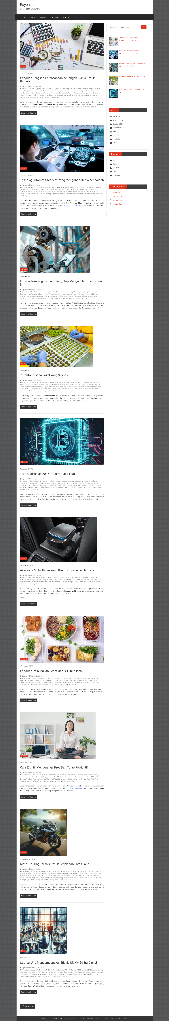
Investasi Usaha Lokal (42, 384)
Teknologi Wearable (69, 298)
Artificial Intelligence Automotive (32, 187)
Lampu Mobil (43, 582)
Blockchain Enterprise (69, 481)
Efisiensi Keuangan (52, 89)
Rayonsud (28, 5)
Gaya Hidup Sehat (46, 678)
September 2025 (119, 128)
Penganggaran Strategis (83, 91)
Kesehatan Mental (25, 777)
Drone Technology (67, 292)
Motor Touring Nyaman (78, 875)
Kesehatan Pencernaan (27, 680)
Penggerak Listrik (62, 191)
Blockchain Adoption (41, 481)
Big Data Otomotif (73, 187)
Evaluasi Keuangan (64, 89)
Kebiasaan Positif (93, 775)
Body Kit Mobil (47, 579)
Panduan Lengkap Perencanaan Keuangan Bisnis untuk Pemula (57, 79)
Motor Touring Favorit (26, 873)
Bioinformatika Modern (41, 292)
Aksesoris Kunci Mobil (71, 577)
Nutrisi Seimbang (68, 682)
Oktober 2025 (118, 124)
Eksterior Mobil (88, 579)
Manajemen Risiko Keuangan (51, 91)
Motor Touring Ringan (76, 878)
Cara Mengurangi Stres (40, 775)
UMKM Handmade (71, 974)
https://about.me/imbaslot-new (74, 205)
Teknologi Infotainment (52, 194)
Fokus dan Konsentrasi (64, 775)
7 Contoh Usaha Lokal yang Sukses (44, 375)
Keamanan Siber (59, 294)
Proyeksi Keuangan (81, 95)
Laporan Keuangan (87, 89)
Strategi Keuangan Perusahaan (40, 97)
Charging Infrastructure (87, 187)
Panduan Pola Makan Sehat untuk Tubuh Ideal (51, 671)
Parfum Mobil (52, 582)
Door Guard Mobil (78, 579)
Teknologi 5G (31, 298)
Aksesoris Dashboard (29, 577)
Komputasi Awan (83, 294)
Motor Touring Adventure (29, 871)
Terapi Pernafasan (32, 781)
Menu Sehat (58, 682)
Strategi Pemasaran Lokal (80, 387)
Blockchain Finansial (83, 481)
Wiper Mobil (38, 584)
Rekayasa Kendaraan (74, 191)
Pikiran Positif (50, 779)
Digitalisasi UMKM (64, 970)
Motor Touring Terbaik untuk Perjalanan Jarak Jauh (54, 864)
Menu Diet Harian (49, 682)
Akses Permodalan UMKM (30, 970)
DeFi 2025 (92, 485)
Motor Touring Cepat (59, 871)
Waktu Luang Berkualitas (57, 781)
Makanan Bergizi (81, 680)
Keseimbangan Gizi (52, 680)
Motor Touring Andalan (45, 871)
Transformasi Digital (81, 298)
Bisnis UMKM (52, 970)
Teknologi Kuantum (42, 298)
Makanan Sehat (29, 682)
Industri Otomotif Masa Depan (55, 189)
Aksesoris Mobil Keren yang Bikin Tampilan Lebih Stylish (58, 570)
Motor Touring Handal (40, 873)
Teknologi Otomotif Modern (68, 194)
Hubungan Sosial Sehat (79, 775)
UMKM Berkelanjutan (36, 974)
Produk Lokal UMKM (81, 972)
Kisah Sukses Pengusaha (57, 384)
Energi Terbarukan (89, 292)
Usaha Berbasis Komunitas (51, 389)
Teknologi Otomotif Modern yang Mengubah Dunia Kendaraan (62, 180)
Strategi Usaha (92, 387)
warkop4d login (76, 788)
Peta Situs (116, 193)
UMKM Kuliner (24, 976)
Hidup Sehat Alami (66, 678)
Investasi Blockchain (34, 487)
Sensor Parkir (83, 582)
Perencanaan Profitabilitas (66, 95)
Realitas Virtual (62, 296)
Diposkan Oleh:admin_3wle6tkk (32, 86)
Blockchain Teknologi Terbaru (45, 485)
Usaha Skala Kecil (54, 391)
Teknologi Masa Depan (55, 298)
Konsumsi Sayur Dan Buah (67, 680)
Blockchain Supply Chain (28, 485)
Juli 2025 (116, 135)
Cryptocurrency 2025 (81, 485)
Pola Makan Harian (48, 684)
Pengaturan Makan (80, 682)
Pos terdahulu (28, 1006)
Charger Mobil (57, 579)
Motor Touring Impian (91, 873)
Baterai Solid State (61, 187)
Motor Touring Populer (46, 878)
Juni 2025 (116, 139)
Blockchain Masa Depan (47, 483)
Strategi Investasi (25, 97)
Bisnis (24, 17)
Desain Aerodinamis (29, 189)
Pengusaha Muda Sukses (51, 387)
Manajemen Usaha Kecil (73, 384)
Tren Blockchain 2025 (27, 489)
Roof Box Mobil (62, 582)
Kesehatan (43, 17)
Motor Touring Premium (61, 878)
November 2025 (119, 120)
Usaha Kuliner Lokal (67, 389)
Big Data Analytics (28, 292)
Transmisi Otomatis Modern (86, 194)
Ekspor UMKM (75, 970)
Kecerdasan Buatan (71, 294)
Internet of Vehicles (85, 189)
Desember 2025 (118, 116)
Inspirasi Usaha (30, 384)
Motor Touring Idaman (77, 873)
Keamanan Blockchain (48, 487)
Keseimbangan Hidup (38, 777)
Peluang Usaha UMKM (39, 972)
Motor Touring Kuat (50, 875)
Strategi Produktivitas (79, 779)
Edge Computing (78, 292)
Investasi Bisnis (76, 89)
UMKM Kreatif (93, 974)
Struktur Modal (55, 97)
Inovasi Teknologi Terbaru (34, 294)
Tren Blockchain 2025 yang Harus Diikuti (47, 474)
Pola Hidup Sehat (60, 779)
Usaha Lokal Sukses (80, 389)
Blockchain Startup (92, 483)
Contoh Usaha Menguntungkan (71, 382)
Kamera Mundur (25, 582)
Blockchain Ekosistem (55, 481)
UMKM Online (34, 976)
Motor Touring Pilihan (32, 878)
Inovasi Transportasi (72, 189)
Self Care (69, 779)
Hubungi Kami (118, 204)
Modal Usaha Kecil (26, 972)
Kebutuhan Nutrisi (93, 678)
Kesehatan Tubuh (40, 680)
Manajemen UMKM (96, 970)
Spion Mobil (91, 582)
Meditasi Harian (62, 777)
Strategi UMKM (92, 972)
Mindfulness (87, 777)
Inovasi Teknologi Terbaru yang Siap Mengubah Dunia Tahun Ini (61, 282)
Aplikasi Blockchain (28, 481)
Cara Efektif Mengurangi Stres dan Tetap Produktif (54, 767)
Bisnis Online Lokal (41, 382)
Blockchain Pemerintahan (63, 483)
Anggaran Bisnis (40, 89)
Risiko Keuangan (92, 95)
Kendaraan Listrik (31, 191)
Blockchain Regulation (78, 483)
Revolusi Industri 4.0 (74, 296)
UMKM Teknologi (66, 976)
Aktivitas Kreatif (27, 775)
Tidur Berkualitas (43, 781)
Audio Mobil (38, 579)
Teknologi (66, 17)
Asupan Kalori (26, 678)
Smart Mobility (40, 194)
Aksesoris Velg (29, 579)
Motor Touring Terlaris (66, 880)
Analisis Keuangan (28, 89)
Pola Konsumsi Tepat (35, 684)
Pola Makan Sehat (60, 684)
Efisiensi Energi (40, 189)
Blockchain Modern (55, 292)
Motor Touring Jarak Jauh (35, 875)
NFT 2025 (74, 487)
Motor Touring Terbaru (52, 880)
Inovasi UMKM (85, 970)
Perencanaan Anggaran (43, 93)
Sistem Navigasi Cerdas (27, 194)
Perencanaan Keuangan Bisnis (83, 93)
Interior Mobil (98, 579)
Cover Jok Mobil (67, 579)
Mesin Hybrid (42, 191)
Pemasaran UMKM (53, 972)
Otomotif (54, 17)
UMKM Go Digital (59, 974)
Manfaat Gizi (39, 682)
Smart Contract (82, 487)
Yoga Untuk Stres (71, 781)
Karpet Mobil (35, 582)
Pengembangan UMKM (66, 972)
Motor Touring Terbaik (38, 880)
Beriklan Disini (118, 200)
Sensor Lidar (85, 191)
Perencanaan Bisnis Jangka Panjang (62, 93)
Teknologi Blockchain (94, 487)
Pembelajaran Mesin (37, 296)
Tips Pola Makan (71, 684)
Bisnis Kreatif (43, 970)
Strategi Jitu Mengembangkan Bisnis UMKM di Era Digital (58, 962)
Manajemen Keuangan (35, 91)
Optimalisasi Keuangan (68, 91)
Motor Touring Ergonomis (93, 871)
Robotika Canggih (87, 296)
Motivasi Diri (95, 777)
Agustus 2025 (118, 131)
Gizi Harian (56, 678)
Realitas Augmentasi (51, 296)
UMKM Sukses (55, 976)
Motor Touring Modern (63, 875)
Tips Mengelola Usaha (35, 389)
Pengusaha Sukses (65, 387)
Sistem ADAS (93, 191)
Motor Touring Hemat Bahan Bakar (58, 873)
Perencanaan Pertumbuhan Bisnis (47, 95)
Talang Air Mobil (29, 584)
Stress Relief (90, 779)
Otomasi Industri (25, 296)
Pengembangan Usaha (35, 387)
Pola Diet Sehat (91, 682)
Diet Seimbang (36, 678)
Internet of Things (48, 294)
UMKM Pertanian (44, 976)
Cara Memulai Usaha (54, 382)
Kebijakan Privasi (119, 197)
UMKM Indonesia (83, 974)
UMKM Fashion (48, 974)
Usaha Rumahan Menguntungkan (37, 391)
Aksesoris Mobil (84, 577)
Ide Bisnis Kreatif (87, 382)
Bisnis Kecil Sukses (28, 382)
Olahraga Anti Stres (26, 779)
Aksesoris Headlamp (42, 577)
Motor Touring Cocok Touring (75, 871)
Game (32, 17)
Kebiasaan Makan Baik (80, 678)
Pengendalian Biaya (29, 93)
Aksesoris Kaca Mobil (56, 577)
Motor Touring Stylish (90, 878)
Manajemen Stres (51, 777)
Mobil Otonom (51, 191)
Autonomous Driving (48, 187)
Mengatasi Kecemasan (75, 777)
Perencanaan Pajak (30, 95)
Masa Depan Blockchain (62, 487)
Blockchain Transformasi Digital (65, 485)
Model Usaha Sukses (88, 384)
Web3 (36, 489)
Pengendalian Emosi (39, 779)
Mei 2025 (116, 143)
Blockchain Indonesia (32, 483)
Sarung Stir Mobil (72, 582)
